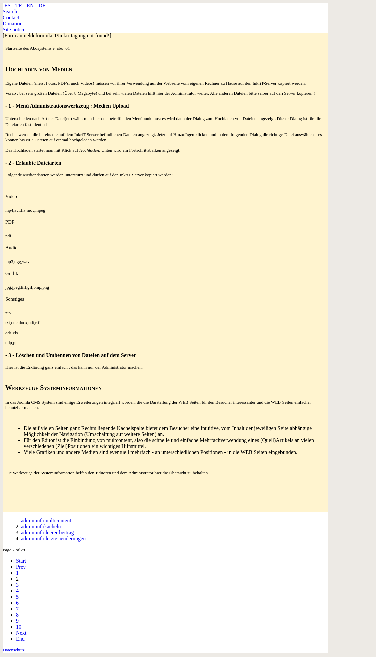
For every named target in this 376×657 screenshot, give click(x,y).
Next (21, 633)
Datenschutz (14, 649)
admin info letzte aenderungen (53, 538)
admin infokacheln (41, 526)
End (20, 639)
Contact (11, 17)
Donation (13, 23)
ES (8, 5)
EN (31, 5)
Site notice (14, 29)
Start (21, 561)
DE (41, 5)
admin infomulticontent (46, 520)
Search (10, 11)
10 (18, 627)
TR (19, 5)
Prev (21, 567)
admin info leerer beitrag (47, 532)
